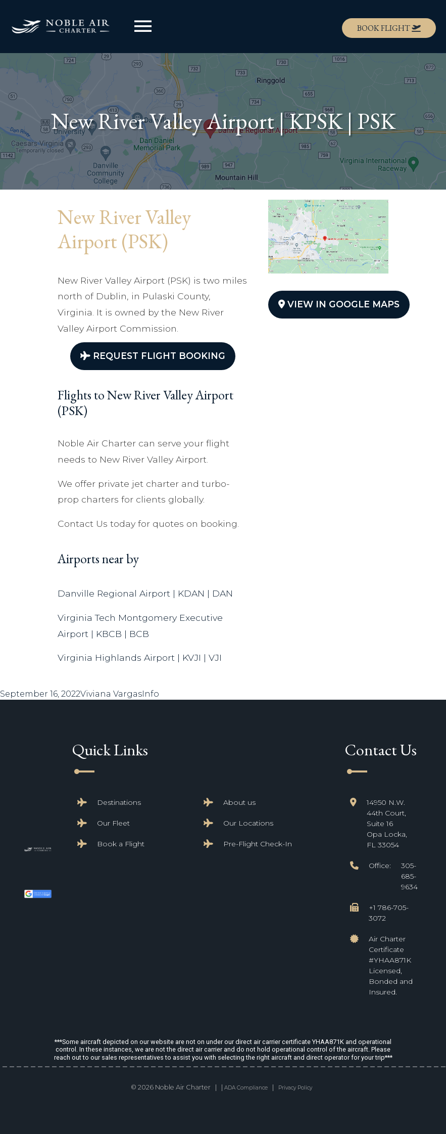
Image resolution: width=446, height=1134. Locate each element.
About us (239, 802)
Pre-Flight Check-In (257, 843)
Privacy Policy (295, 1087)
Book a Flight (120, 843)
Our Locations (248, 823)
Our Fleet (113, 823)
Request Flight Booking (152, 355)
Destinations (119, 802)
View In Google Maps (339, 304)
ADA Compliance (246, 1087)
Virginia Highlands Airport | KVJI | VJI (140, 657)
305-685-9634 (409, 876)
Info (150, 694)
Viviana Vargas (111, 694)
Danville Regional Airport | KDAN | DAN (145, 593)
